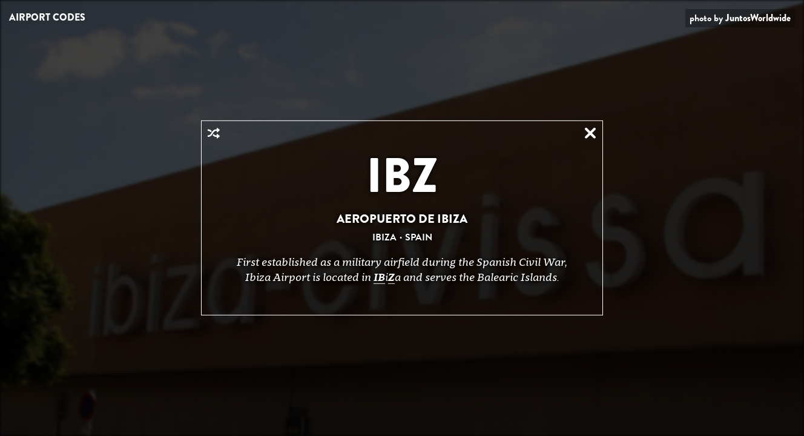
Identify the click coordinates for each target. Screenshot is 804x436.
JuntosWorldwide (758, 18)
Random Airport (214, 133)
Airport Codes (47, 17)
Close (590, 133)
